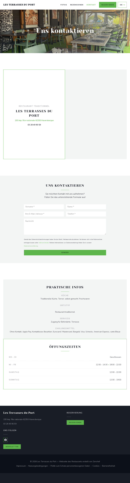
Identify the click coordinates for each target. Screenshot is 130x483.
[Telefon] (86, 213)
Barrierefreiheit (108, 466)
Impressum (22, 466)
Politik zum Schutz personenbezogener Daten (71, 466)
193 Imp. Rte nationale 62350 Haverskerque (34, 120)
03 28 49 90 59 (34, 124)
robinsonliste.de (44, 243)
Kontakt (91, 5)
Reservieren (107, 5)
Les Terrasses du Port (19, 4)
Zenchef (96, 461)
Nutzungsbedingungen (39, 466)
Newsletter (12, 447)
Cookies (97, 466)
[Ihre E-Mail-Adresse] (44, 213)
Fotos (63, 5)
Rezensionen (76, 5)
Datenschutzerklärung (31, 246)
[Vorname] (44, 206)
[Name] (86, 206)
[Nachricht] (65, 227)
